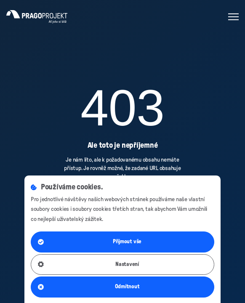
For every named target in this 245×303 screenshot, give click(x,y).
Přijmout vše (89, 242)
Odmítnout (89, 287)
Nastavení (88, 264)
